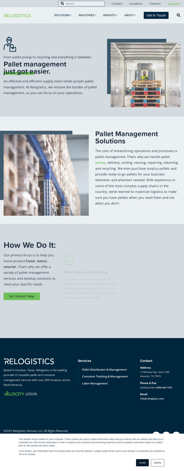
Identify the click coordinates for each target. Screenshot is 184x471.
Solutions (63, 15)
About (130, 15)
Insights (110, 15)
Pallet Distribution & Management (104, 369)
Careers (155, 4)
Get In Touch (156, 15)
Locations (135, 4)
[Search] (81, 3)
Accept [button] (142, 462)
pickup (100, 172)
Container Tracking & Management (105, 376)
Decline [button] (157, 462)
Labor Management (95, 383)
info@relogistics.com (152, 398)
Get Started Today (21, 309)
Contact (117, 4)
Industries (87, 15)
